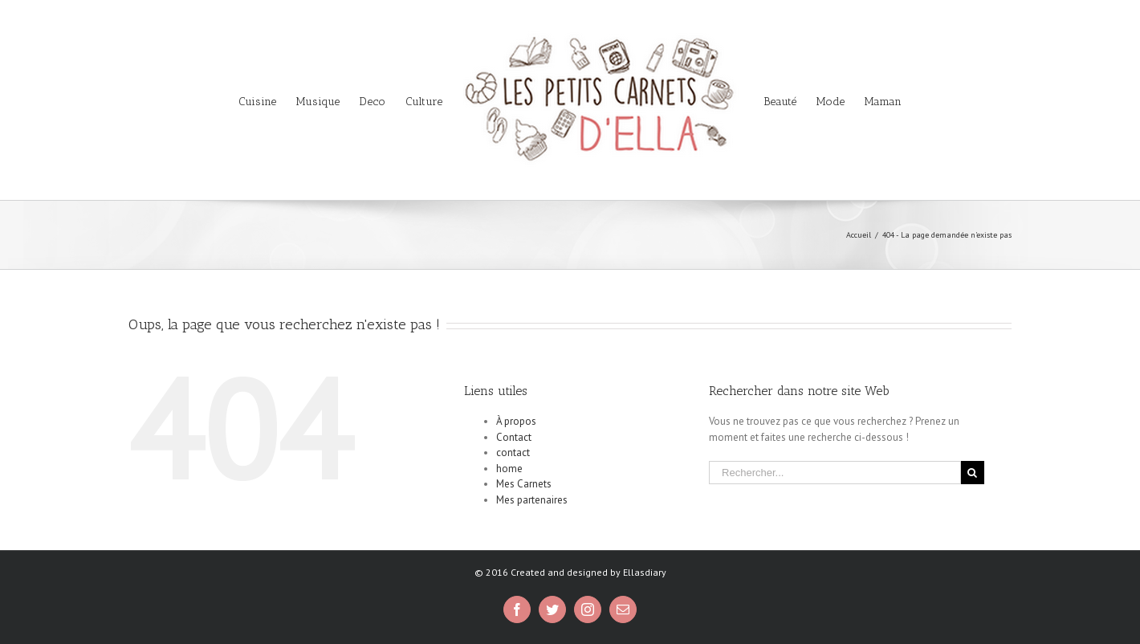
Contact (513, 437)
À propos (516, 421)
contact (513, 452)
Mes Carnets (524, 484)
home (509, 468)
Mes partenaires (532, 500)
